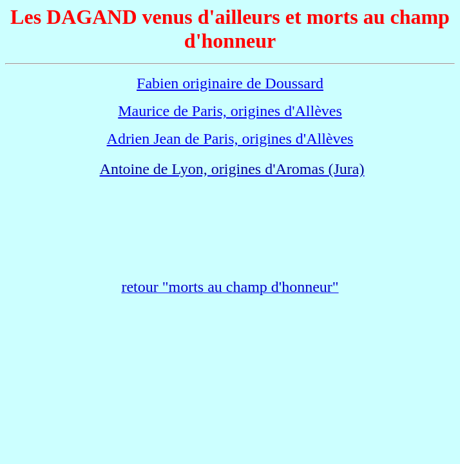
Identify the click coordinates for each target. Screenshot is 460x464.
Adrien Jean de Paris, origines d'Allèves (230, 138)
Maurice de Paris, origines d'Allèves (230, 110)
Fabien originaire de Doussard (230, 83)
